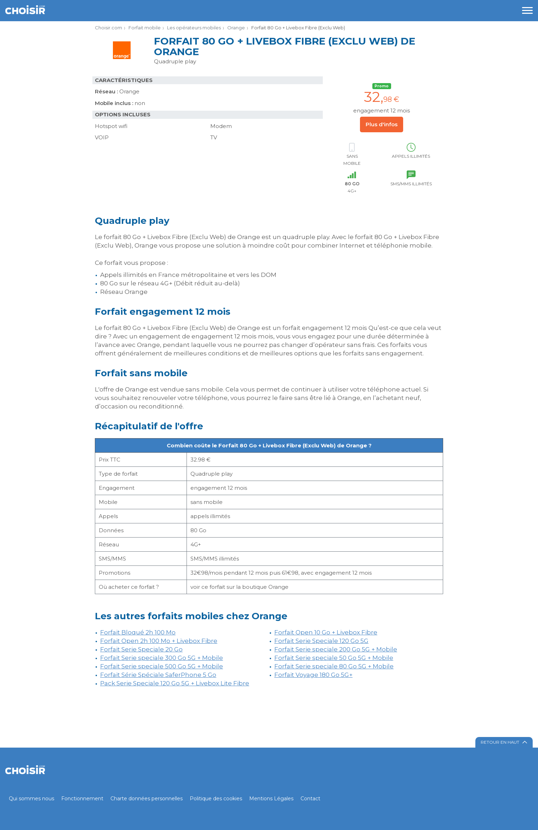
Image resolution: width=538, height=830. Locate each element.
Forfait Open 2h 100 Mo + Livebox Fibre (158, 640)
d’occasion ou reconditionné (139, 406)
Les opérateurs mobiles (194, 27)
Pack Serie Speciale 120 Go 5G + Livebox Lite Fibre (174, 683)
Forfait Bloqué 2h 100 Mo (138, 632)
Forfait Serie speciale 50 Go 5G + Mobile (333, 657)
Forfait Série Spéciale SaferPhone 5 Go (158, 674)
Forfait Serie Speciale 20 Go (141, 649)
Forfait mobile (144, 27)
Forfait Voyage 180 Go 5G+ (313, 674)
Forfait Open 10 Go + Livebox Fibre (325, 632)
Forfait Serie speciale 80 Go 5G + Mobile (334, 666)
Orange (236, 27)
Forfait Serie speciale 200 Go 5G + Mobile (335, 649)
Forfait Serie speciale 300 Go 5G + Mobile (161, 657)
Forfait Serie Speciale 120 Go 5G (321, 640)
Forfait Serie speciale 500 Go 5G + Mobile (161, 666)
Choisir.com (108, 27)
